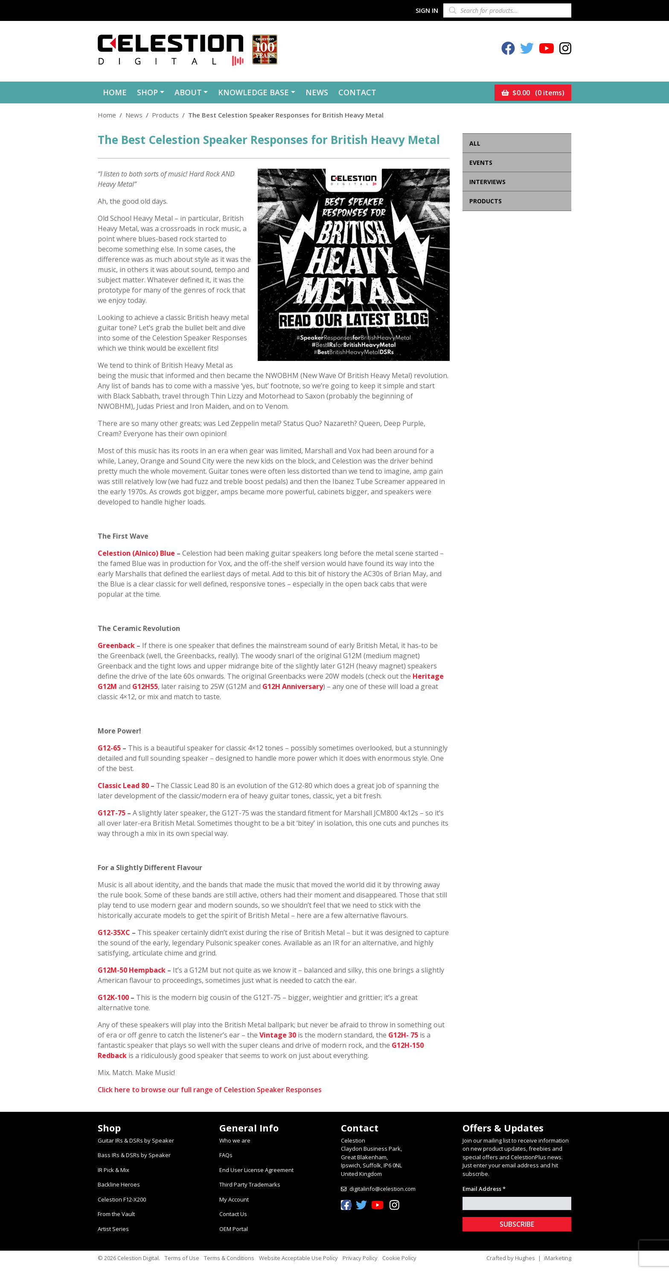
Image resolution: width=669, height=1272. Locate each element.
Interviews (487, 182)
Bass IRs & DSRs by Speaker (134, 1155)
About (188, 92)
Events (480, 162)
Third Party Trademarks (249, 1184)
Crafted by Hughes (510, 1258)
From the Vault (116, 1214)
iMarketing (557, 1258)
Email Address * (484, 1189)
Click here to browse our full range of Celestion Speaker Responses (210, 1089)
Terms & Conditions (229, 1258)
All (474, 143)
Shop (147, 92)
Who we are (234, 1140)
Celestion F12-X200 (122, 1199)
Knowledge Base (253, 92)
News (316, 92)
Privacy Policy (360, 1258)
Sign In (427, 10)
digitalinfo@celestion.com (382, 1189)
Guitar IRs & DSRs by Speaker (136, 1140)
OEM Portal (233, 1229)
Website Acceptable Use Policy (298, 1258)
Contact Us (233, 1214)
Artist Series (113, 1229)
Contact (357, 92)
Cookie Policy (399, 1258)
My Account (234, 1199)
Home (115, 92)
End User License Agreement (256, 1170)
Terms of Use (182, 1258)
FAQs (226, 1155)
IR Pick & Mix (113, 1170)
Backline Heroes (119, 1184)
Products (165, 115)
